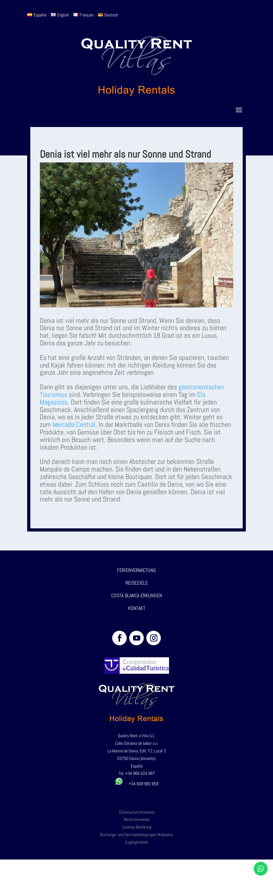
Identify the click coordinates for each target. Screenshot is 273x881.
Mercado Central (73, 424)
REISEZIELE (136, 583)
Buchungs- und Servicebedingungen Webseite (136, 834)
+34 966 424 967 (140, 773)
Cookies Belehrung (136, 827)
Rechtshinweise (136, 819)
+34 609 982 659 (136, 784)
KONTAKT (136, 608)
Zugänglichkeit (137, 842)
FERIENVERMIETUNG (136, 570)
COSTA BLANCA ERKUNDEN (136, 595)
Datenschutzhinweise (136, 812)
